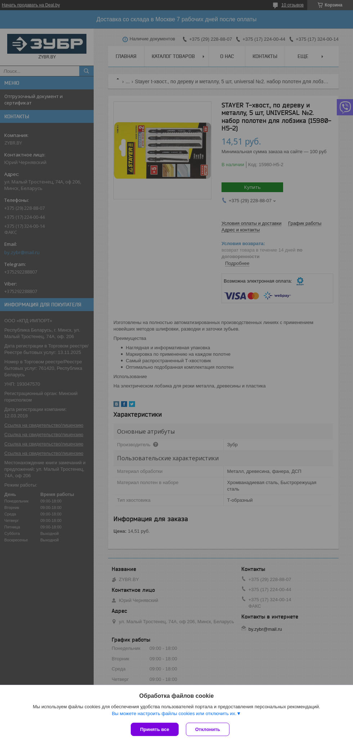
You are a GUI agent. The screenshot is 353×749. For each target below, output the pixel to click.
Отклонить (207, 729)
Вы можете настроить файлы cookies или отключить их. (174, 713)
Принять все (154, 729)
